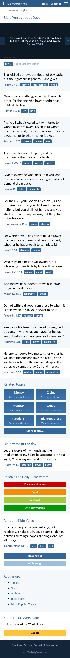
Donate (34, 633)
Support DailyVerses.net (22, 617)
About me (16, 645)
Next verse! (35, 555)
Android (35, 500)
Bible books (18, 599)
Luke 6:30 (9, 189)
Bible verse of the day (20, 444)
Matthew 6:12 (12, 294)
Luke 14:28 (10, 250)
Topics (45, 3)
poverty (50, 163)
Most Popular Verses (23, 604)
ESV (8, 63)
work (48, 272)
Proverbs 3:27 (12, 315)
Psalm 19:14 (11, 465)
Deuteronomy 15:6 (15, 224)
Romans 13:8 (12, 111)
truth (42, 546)
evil (51, 546)
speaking (26, 464)
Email (35, 492)
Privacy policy (51, 645)
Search (15, 588)
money (25, 84)
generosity (34, 189)
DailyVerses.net (11, 10)
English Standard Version (26, 63)
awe (48, 141)
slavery (38, 163)
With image (35, 563)
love (32, 110)
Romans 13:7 (12, 141)
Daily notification (35, 484)
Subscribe (56, 3)
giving (54, 84)
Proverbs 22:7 (12, 163)
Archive (15, 593)
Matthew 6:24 (12, 372)
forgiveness (29, 293)
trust (26, 341)
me (12, 624)
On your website (35, 507)
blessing (45, 224)
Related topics (14, 384)
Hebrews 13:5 (12, 342)
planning (24, 250)
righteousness (40, 84)
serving (27, 372)
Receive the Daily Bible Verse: (26, 477)
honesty (27, 141)
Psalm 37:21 (11, 84)
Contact (38, 645)
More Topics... (35, 431)
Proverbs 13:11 (13, 272)
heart (48, 464)
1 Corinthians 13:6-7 (16, 546)
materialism (49, 341)
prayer (43, 293)
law (24, 110)
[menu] (66, 5)
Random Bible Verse (19, 520)
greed (39, 272)
